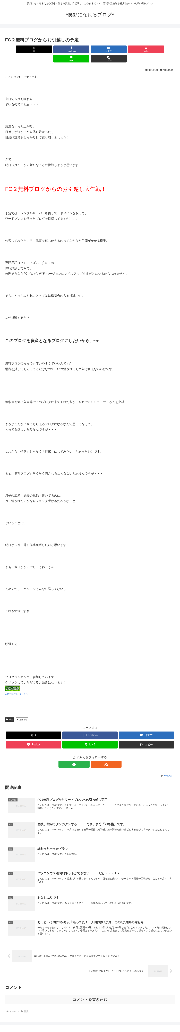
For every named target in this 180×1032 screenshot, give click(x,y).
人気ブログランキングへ (16, 684)
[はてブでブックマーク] (75, 49)
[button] (161, 49)
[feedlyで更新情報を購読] (86, 755)
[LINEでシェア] (132, 49)
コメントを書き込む (90, 991)
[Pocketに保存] (104, 49)
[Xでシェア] (18, 49)
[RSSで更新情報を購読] (94, 755)
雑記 (9, 710)
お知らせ (22, 710)
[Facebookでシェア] (47, 49)
